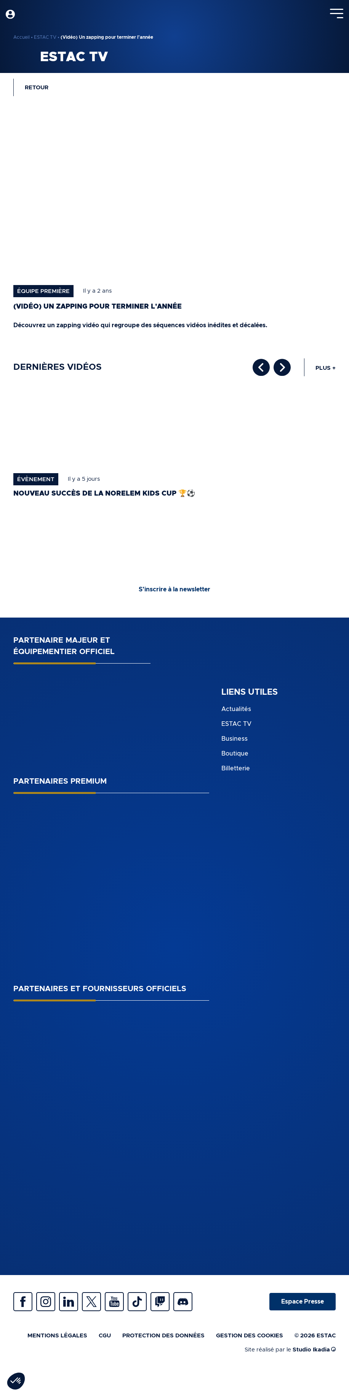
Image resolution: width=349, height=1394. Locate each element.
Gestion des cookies (249, 1336)
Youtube (114, 1301)
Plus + (325, 368)
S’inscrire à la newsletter (174, 589)
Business (234, 739)
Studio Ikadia (314, 1350)
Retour (36, 87)
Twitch (160, 1301)
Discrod (183, 1301)
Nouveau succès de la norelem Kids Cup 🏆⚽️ (104, 493)
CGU (105, 1336)
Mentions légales (57, 1336)
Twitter (91, 1301)
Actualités (236, 709)
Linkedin (68, 1301)
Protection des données (163, 1336)
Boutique (234, 754)
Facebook (23, 1301)
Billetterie (235, 768)
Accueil (21, 37)
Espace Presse (302, 1302)
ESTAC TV (45, 37)
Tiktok (137, 1301)
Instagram (45, 1301)
